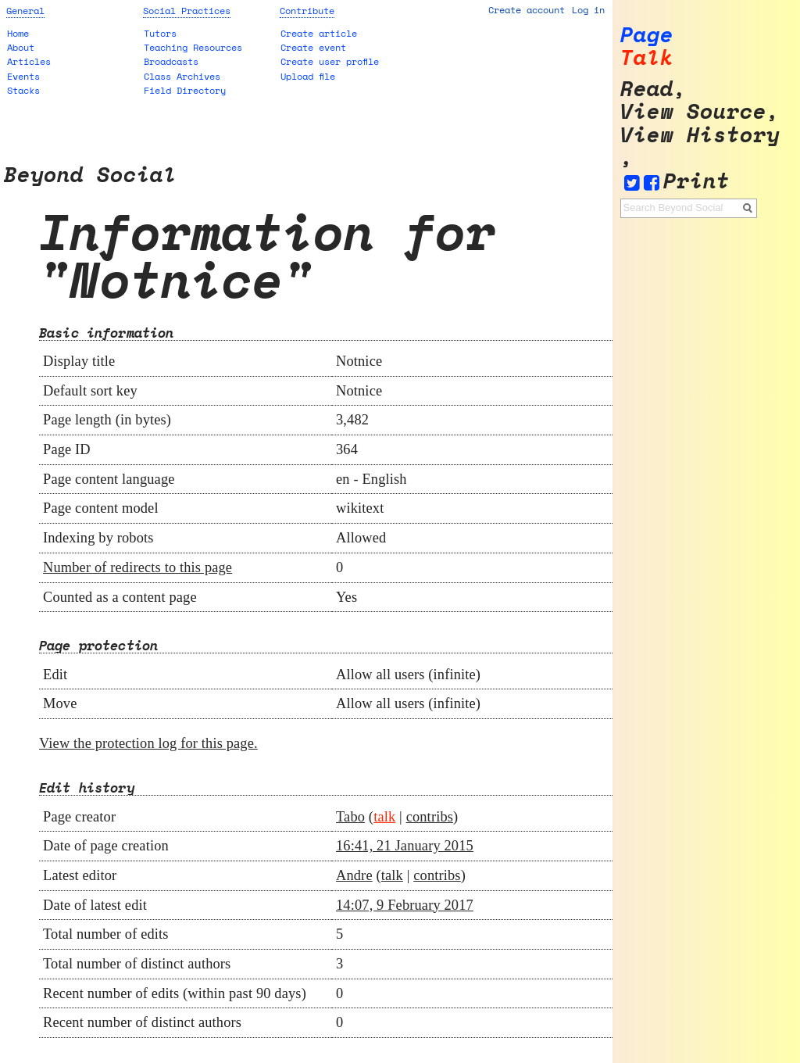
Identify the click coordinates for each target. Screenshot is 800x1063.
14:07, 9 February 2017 (404, 905)
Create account (526, 9)
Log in (588, 9)
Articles (29, 61)
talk (384, 817)
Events (23, 76)
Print (696, 181)
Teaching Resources (193, 47)
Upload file (307, 76)
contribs (429, 817)
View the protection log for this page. (148, 743)
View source (693, 111)
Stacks (23, 90)
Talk (646, 57)
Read (646, 88)
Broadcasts (171, 61)
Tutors (160, 33)
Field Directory (185, 90)
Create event (313, 47)
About (20, 47)
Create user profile (329, 61)
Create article (318, 33)
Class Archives (182, 76)
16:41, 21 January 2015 (404, 846)
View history (700, 134)
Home (18, 33)
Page (646, 34)
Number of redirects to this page (137, 567)
